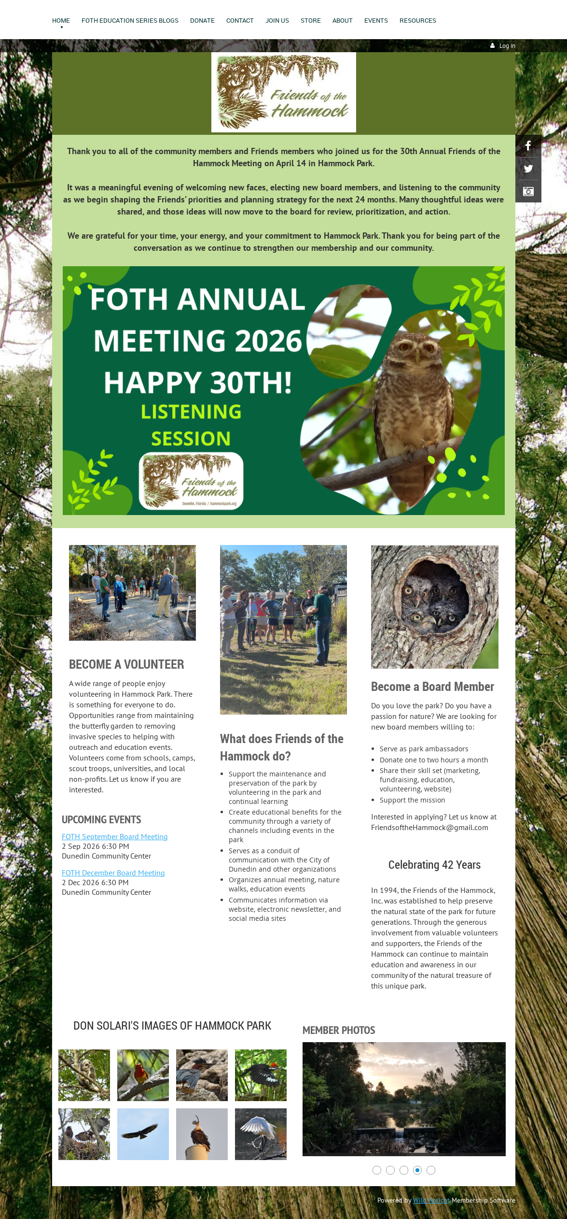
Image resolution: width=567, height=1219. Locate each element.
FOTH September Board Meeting (115, 836)
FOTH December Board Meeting (113, 872)
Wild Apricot (431, 1200)
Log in (507, 46)
